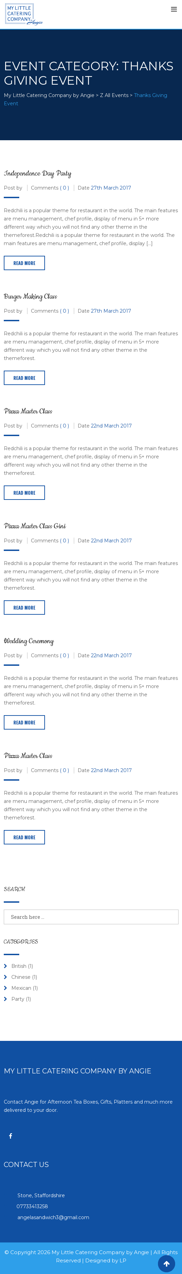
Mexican (21, 988)
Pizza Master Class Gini (35, 526)
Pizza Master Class (28, 411)
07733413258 (32, 1206)
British (18, 966)
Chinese (21, 977)
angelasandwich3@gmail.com (53, 1217)
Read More (24, 263)
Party (17, 999)
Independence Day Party (37, 173)
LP (123, 1260)
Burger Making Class (30, 296)
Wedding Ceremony (29, 641)
